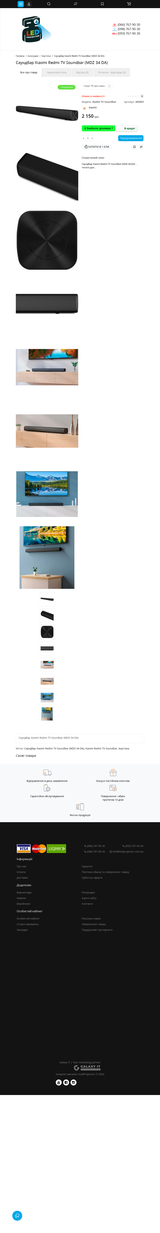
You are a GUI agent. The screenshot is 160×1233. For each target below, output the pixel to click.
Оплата (21, 872)
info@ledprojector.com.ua (125, 851)
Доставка (22, 877)
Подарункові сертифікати (97, 929)
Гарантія (87, 866)
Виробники (23, 903)
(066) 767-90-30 (126, 24)
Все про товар (28, 72)
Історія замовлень (28, 924)
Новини (21, 898)
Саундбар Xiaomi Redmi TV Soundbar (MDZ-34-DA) (54, 748)
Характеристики (57, 72)
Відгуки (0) (82, 72)
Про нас (21, 866)
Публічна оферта (92, 877)
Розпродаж (88, 892)
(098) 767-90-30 (126, 29)
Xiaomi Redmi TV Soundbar (101, 748)
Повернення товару (94, 924)
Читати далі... (89, 167)
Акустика (124, 748)
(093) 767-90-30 (126, 33)
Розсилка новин (91, 918)
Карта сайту (89, 898)
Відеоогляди (24, 892)
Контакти (87, 903)
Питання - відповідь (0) (112, 72)
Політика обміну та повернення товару (105, 872)
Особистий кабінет (28, 918)
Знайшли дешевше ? (98, 128)
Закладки (22, 929)
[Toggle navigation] (21, 4)
